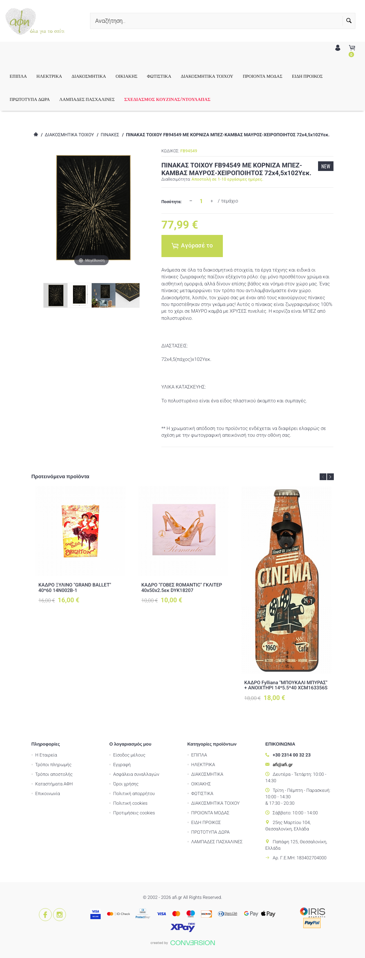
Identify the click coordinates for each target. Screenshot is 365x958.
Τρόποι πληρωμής (53, 764)
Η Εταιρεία (46, 755)
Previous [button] (323, 476)
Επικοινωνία (47, 793)
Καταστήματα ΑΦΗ (54, 784)
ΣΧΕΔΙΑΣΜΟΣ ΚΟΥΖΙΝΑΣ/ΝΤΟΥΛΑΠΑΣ (178, 99)
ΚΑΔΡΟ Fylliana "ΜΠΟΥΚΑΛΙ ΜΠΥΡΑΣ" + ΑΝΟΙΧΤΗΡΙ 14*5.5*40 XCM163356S (286, 685)
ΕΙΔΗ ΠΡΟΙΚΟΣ (318, 76)
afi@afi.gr (283, 764)
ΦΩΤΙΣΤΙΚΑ (170, 76)
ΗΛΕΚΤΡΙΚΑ (60, 76)
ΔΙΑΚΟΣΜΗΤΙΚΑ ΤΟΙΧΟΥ (217, 76)
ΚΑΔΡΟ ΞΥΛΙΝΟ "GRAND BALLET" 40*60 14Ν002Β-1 (75, 587)
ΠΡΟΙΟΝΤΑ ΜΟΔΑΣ (273, 76)
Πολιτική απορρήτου (134, 793)
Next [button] (330, 476)
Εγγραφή (122, 764)
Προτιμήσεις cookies (134, 813)
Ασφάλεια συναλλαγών (136, 774)
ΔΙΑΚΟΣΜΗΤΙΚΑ (99, 76)
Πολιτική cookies (130, 803)
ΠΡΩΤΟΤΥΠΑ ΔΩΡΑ (40, 99)
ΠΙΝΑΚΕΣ (110, 135)
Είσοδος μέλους (129, 755)
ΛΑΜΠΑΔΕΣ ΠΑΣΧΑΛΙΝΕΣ (97, 99)
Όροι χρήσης (126, 784)
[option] (80, 545)
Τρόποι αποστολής (54, 774)
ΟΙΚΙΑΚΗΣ (137, 76)
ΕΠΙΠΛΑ (29, 76)
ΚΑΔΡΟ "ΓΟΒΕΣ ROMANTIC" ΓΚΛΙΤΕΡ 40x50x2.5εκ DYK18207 (181, 587)
